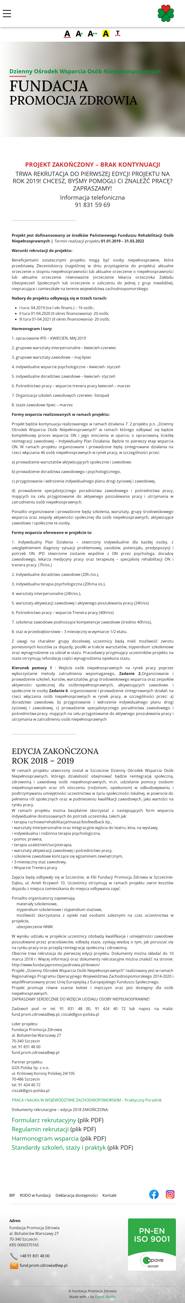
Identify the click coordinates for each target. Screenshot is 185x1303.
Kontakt (109, 1195)
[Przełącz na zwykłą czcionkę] (67, 34)
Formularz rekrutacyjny (44, 1120)
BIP (12, 1195)
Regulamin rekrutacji (40, 1129)
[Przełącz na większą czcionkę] (79, 34)
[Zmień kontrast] (105, 34)
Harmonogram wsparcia (45, 1138)
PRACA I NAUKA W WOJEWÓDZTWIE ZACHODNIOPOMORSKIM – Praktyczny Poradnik (87, 1100)
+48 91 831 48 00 (35, 1255)
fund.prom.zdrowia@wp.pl (43, 1265)
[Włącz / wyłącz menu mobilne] (7, 13)
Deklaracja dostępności (77, 1195)
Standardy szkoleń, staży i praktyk (59, 1147)
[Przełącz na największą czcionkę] (92, 34)
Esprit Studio (105, 1296)
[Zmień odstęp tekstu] (117, 34)
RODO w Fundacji (35, 1195)
